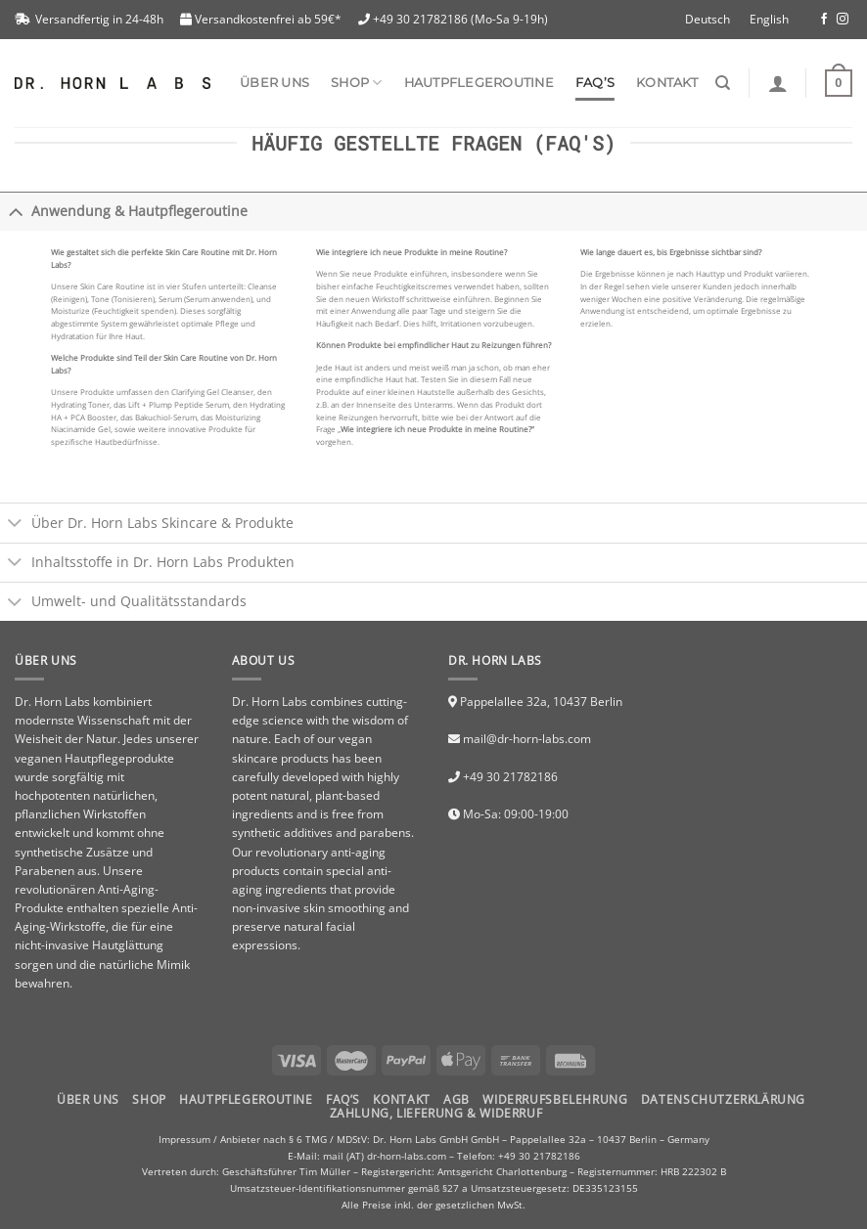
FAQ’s (595, 82)
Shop (148, 1099)
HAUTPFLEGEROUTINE (245, 1099)
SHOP (356, 82)
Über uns (274, 82)
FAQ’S (343, 1099)
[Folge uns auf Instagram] (842, 19)
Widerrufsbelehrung (554, 1099)
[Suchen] (722, 83)
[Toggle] (15, 211)
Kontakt (667, 82)
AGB (456, 1099)
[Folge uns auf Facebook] (824, 19)
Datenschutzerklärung (723, 1099)
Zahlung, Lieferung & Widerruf (436, 1113)
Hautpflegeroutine (479, 82)
